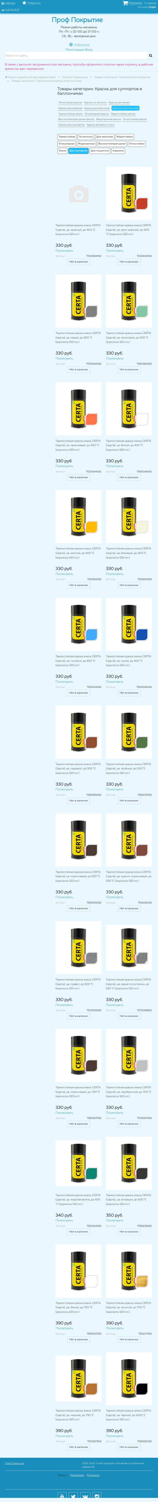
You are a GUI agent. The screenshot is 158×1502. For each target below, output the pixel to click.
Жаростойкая (124, 137)
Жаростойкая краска (123, 114)
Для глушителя (100, 151)
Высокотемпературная (112, 144)
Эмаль (62, 151)
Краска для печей (119, 102)
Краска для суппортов (71, 125)
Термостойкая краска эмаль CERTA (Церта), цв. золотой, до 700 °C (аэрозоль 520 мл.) (128, 1307)
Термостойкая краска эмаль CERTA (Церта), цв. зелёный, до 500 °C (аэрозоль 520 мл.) (128, 768)
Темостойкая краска (70, 102)
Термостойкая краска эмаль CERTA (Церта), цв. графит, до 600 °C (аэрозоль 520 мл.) (78, 984)
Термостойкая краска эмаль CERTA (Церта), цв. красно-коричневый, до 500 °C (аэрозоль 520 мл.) (129, 876)
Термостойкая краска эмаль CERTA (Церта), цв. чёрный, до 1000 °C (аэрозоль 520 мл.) (128, 1415)
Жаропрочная (86, 144)
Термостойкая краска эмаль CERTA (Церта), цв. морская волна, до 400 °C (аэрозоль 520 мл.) (78, 1200)
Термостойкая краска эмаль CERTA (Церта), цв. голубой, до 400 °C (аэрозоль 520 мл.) (78, 661)
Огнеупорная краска (97, 114)
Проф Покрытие (14, 1463)
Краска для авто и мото (100, 125)
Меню (8, 3)
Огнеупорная (67, 144)
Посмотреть (64, 250)
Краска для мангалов (96, 108)
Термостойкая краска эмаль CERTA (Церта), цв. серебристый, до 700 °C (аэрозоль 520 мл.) (128, 1092)
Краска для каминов (70, 108)
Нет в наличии (78, 261)
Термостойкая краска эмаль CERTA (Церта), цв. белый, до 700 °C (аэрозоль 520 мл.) (78, 1307)
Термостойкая (67, 137)
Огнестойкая (137, 144)
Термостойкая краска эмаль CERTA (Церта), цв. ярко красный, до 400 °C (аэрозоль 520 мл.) (128, 230)
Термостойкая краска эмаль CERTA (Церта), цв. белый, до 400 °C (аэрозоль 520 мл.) (128, 445)
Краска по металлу (95, 102)
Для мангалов (104, 137)
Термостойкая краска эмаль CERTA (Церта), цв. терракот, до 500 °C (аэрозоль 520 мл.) (78, 768)
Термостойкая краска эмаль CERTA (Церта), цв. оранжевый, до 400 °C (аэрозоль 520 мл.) (78, 445)
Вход (88, 49)
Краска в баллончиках (125, 108)
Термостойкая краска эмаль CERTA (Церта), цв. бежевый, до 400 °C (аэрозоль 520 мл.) (128, 553)
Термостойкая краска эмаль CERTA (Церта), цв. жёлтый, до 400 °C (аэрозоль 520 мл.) (78, 553)
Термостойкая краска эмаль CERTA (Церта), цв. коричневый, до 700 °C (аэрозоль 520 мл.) (78, 1092)
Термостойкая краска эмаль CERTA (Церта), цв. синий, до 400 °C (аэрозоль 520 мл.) (128, 661)
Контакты (93, 1475)
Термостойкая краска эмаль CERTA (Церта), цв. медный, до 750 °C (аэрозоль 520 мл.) (78, 1415)
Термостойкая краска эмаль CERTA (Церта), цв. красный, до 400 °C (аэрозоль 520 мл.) (78, 230)
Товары (62, 1475)
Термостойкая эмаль (70, 114)
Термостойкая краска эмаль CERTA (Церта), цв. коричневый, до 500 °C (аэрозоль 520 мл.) (78, 876)
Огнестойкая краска (135, 119)
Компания (77, 1475)
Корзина (135, 3)
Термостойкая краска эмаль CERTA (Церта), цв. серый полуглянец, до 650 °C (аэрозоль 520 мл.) (128, 984)
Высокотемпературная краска (76, 119)
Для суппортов (78, 151)
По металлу (86, 137)
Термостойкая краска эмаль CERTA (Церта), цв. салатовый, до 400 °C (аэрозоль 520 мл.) (128, 337)
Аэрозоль (118, 151)
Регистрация (75, 49)
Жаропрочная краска (108, 119)
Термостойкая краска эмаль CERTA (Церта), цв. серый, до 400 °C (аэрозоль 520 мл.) (78, 337)
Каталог (10, 10)
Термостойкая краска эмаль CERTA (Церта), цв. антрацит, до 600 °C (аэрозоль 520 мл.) (128, 1200)
